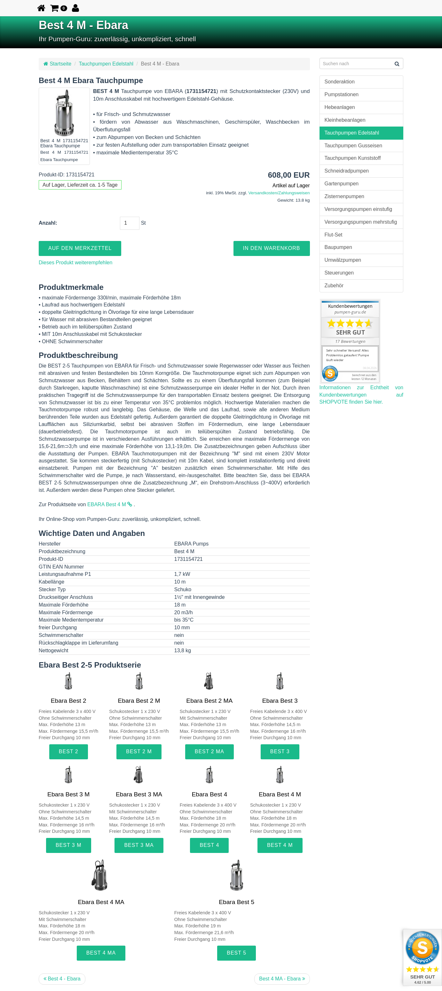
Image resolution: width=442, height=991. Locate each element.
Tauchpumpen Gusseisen (354, 145)
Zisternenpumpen (345, 196)
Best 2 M (139, 751)
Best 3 (280, 751)
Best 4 (209, 845)
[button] (58, 8)
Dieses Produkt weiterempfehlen (75, 262)
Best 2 (68, 751)
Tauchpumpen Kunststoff (353, 158)
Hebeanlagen (340, 107)
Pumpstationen (342, 94)
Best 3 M (69, 845)
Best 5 (236, 953)
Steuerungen (339, 272)
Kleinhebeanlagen (345, 120)
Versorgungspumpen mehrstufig (361, 222)
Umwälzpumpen (343, 260)
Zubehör (334, 285)
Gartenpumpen (342, 183)
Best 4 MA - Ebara (282, 978)
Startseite (57, 63)
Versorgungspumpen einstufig (358, 209)
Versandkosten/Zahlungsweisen (279, 192)
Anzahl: (48, 223)
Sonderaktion (340, 81)
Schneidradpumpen (347, 171)
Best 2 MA (209, 751)
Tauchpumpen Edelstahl (106, 63)
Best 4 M (280, 845)
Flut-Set (334, 234)
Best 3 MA (139, 845)
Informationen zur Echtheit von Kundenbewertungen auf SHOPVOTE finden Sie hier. (362, 395)
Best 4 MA (101, 953)
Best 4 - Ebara (62, 978)
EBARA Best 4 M (109, 504)
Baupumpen (338, 247)
